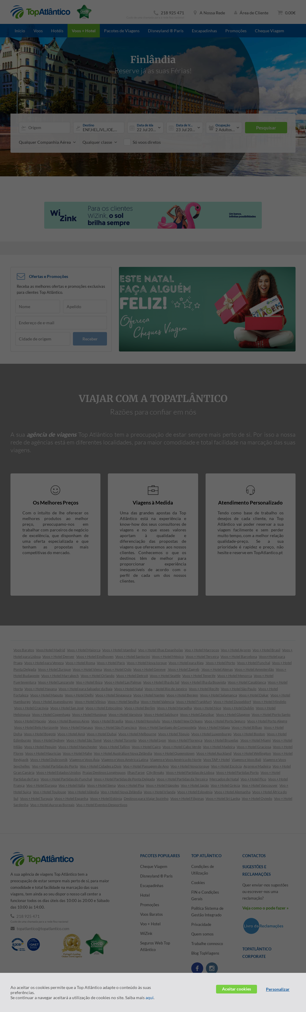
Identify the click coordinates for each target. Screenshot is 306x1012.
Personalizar (278, 989)
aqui (150, 997)
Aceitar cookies (236, 988)
